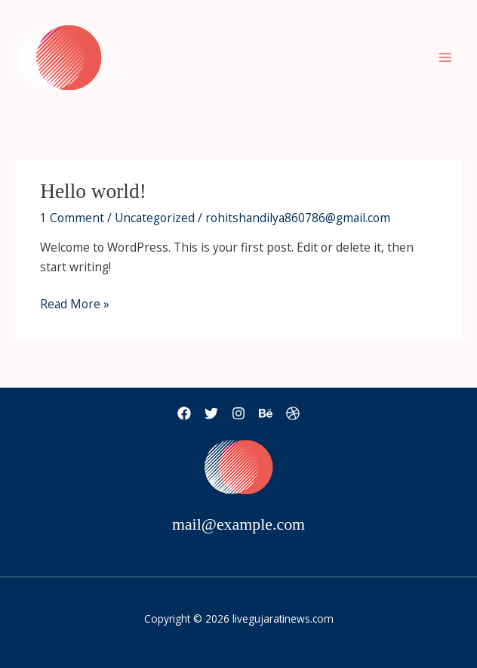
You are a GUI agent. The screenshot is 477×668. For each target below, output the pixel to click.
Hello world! (93, 191)
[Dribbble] (293, 413)
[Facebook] (184, 413)
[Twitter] (211, 413)
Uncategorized (155, 217)
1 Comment (72, 217)
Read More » (74, 303)
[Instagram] (238, 413)
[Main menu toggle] (445, 57)
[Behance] (265, 413)
